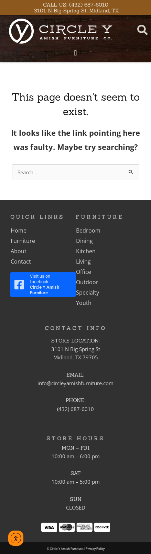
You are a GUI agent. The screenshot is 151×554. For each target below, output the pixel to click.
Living (83, 261)
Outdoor (87, 282)
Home (18, 230)
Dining (84, 241)
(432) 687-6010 (75, 409)
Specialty (87, 292)
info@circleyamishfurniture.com (75, 383)
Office (83, 272)
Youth (83, 303)
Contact (21, 261)
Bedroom (88, 230)
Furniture (23, 241)
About (18, 251)
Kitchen (86, 251)
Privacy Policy (95, 549)
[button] (75, 53)
